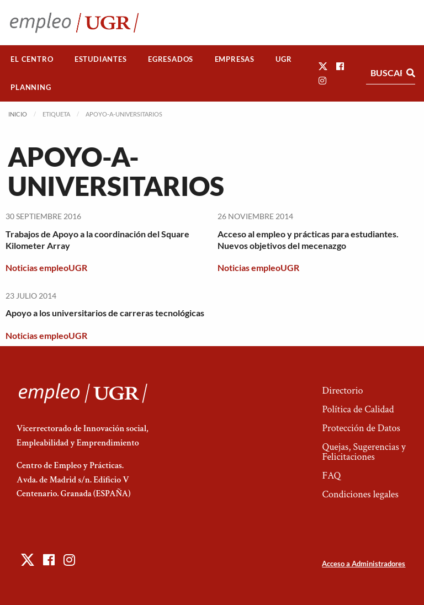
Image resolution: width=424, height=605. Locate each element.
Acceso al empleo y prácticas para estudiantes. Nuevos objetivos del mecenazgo (308, 240)
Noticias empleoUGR (46, 267)
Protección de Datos (361, 428)
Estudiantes (101, 59)
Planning (30, 87)
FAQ (331, 475)
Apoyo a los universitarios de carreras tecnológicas (105, 312)
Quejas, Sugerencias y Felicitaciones (363, 452)
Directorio (342, 390)
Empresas (235, 59)
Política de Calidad (358, 409)
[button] (323, 66)
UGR (283, 59)
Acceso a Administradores (363, 563)
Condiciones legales (360, 494)
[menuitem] (32, 59)
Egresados (170, 59)
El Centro (31, 59)
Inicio (17, 114)
